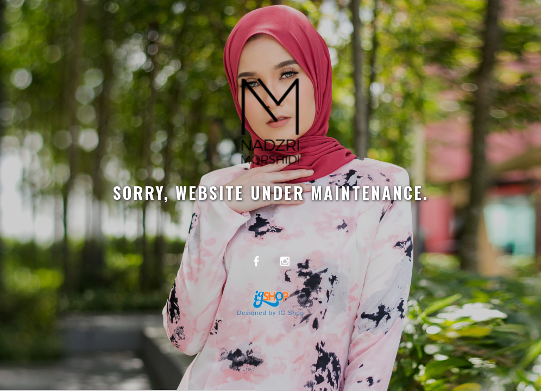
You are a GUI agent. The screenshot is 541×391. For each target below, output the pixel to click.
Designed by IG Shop (270, 313)
